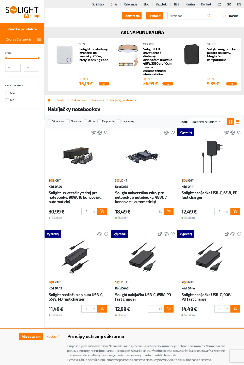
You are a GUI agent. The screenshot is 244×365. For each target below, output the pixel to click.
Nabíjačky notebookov (123, 100)
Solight (61, 100)
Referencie (130, 4)
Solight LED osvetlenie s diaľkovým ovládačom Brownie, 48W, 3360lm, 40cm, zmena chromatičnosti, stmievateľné (158, 61)
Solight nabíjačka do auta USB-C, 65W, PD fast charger (76, 296)
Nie (12, 100)
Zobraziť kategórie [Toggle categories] (23, 39)
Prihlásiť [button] (154, 15)
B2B (176, 4)
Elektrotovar (78, 100)
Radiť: (184, 122)
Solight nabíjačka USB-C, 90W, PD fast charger (206, 296)
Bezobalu (161, 4)
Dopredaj (108, 121)
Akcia (91, 121)
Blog (146, 4)
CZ (219, 4)
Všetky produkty (22, 29)
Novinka (76, 121)
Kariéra (190, 4)
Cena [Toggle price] (22, 53)
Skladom (58, 121)
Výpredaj (127, 121)
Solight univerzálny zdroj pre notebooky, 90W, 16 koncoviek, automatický (75, 197)
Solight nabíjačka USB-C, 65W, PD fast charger (209, 195)
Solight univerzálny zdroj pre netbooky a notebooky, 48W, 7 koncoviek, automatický (141, 197)
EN (239, 4)
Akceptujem (31, 336)
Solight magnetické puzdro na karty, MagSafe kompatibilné (221, 54)
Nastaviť (52, 336)
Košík (230, 16)
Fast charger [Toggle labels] (22, 85)
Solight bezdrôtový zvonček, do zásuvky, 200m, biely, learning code (93, 54)
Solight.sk (98, 4)
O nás (114, 4)
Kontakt (206, 4)
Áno (12, 93)
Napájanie (98, 100)
